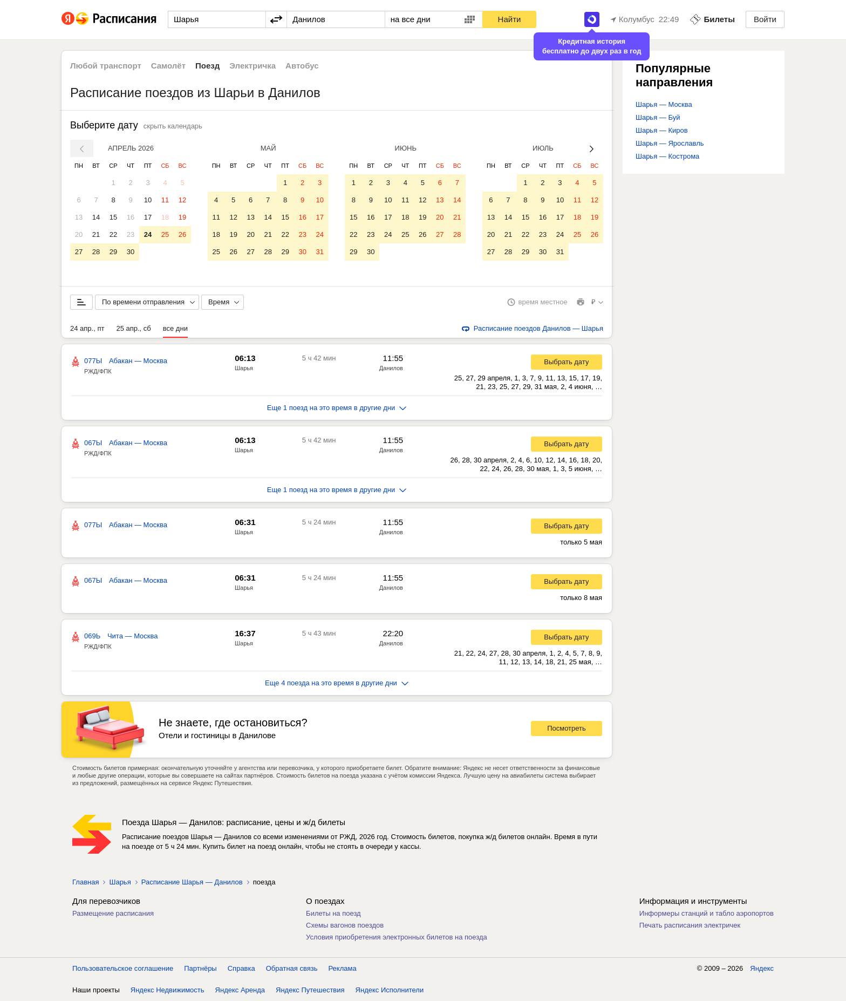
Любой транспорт (105, 65)
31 (319, 252)
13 (79, 217)
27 (79, 252)
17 (148, 217)
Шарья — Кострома (667, 156)
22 (113, 234)
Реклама (343, 968)
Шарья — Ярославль (670, 143)
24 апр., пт (87, 328)
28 (96, 252)
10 (148, 200)
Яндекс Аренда (240, 990)
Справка (241, 968)
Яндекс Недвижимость (167, 990)
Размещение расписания (113, 913)
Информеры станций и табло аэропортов (706, 913)
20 (79, 234)
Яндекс (762, 968)
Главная (85, 882)
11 (165, 200)
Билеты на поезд (333, 913)
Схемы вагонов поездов (345, 925)
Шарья (244, 368)
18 (165, 217)
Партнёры (200, 968)
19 (182, 217)
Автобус (302, 65)
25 (165, 234)
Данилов (391, 368)
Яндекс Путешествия (310, 990)
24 (148, 234)
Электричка (252, 65)
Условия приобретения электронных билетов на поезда (396, 937)
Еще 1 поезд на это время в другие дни (337, 408)
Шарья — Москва (664, 104)
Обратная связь (292, 968)
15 (113, 217)
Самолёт (168, 65)
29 (113, 252)
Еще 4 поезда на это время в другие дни (336, 683)
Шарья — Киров (662, 130)
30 (130, 252)
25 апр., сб (133, 328)
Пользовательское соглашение (122, 968)
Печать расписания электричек (689, 925)
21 (96, 234)
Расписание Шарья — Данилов (192, 882)
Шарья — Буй (658, 117)
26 (182, 234)
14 (96, 217)
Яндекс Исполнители (390, 990)
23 (130, 234)
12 (182, 200)
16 (130, 217)
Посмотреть (566, 728)
